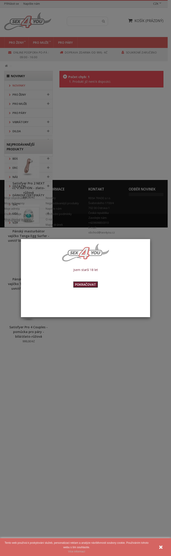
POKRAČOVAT (85, 284)
